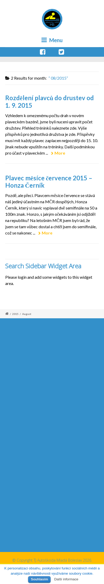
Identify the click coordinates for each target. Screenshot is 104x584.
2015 (15, 313)
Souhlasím (39, 579)
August (26, 313)
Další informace (66, 579)
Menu (52, 40)
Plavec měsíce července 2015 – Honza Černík (48, 181)
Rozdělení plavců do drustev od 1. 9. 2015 (49, 101)
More (59, 152)
